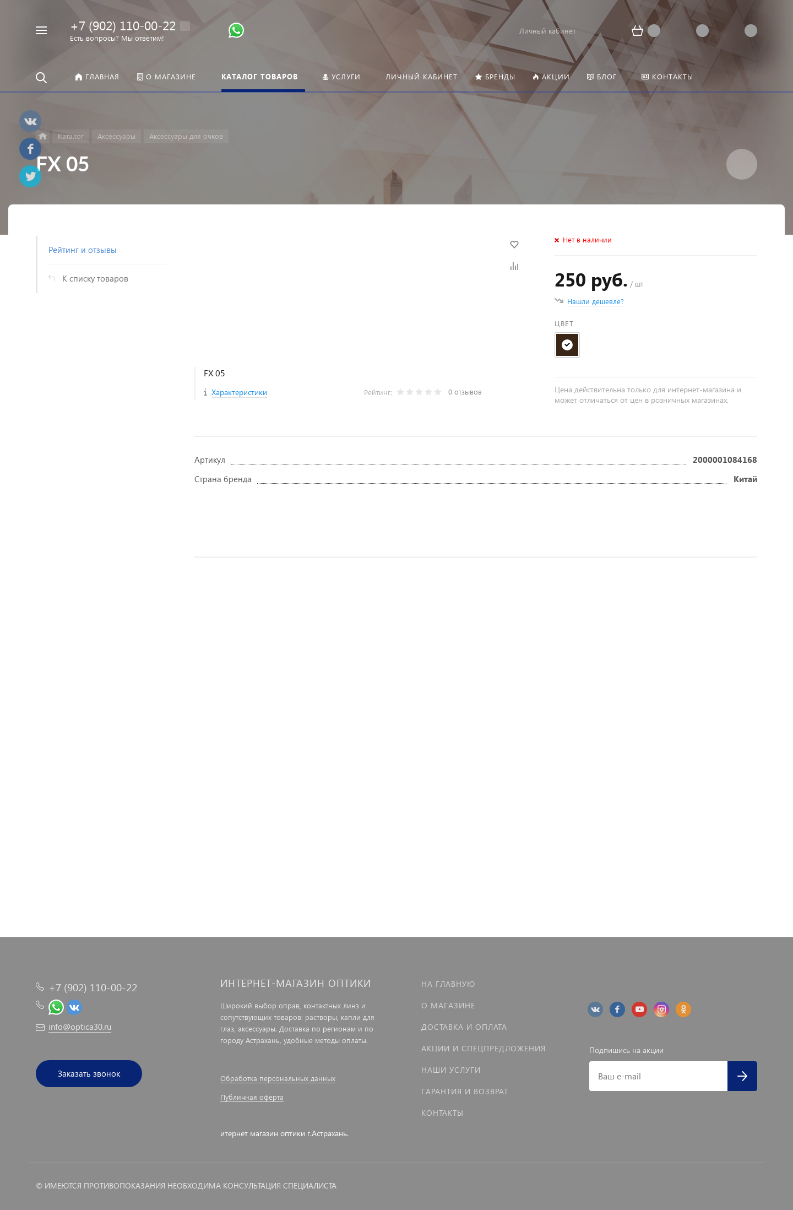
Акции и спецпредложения (483, 1048)
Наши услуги (451, 1070)
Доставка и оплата (464, 1027)
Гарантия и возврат (464, 1091)
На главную (448, 984)
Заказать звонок (89, 1073)
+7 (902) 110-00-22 (123, 25)
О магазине (448, 1005)
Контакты (442, 1113)
